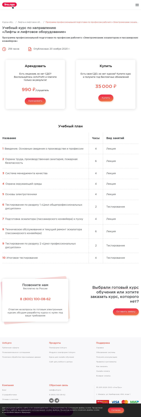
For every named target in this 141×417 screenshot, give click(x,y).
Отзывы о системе (10, 399)
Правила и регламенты (106, 362)
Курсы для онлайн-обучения (61, 357)
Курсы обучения (10, 22)
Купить (106, 98)
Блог (4, 390)
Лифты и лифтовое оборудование (34, 22)
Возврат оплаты (103, 376)
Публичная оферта (10, 348)
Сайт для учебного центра (60, 362)
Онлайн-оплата (103, 371)
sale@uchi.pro (55, 390)
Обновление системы (105, 352)
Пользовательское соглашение (16, 352)
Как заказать (102, 366)
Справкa (100, 348)
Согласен (115, 410)
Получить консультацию (106, 357)
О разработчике (9, 395)
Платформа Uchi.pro (58, 348)
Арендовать (35, 101)
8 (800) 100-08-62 (35, 299)
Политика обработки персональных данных (21, 357)
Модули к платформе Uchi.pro (62, 352)
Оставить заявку (125, 312)
